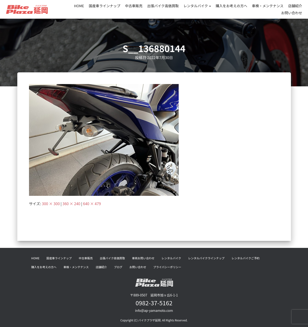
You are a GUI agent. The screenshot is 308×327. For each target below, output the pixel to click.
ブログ (118, 267)
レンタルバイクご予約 (246, 258)
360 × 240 (71, 203)
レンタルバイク (197, 5)
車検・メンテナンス (267, 5)
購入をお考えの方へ (231, 5)
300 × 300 (51, 203)
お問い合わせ (291, 12)
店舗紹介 (295, 5)
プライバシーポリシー (167, 267)
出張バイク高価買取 (163, 5)
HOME (79, 5)
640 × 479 (92, 203)
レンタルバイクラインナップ (206, 258)
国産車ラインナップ (104, 5)
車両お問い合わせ (143, 258)
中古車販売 (133, 5)
